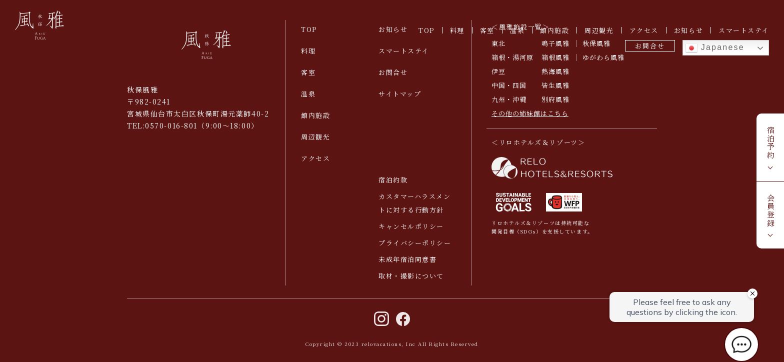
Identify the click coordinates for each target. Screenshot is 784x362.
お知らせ (688, 30)
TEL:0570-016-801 (162, 125)
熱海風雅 (556, 71)
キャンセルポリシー (411, 226)
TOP (426, 30)
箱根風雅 (556, 57)
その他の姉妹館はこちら (530, 113)
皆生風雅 (556, 85)
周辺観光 (599, 30)
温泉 (517, 30)
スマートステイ (743, 30)
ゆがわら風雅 (603, 57)
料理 (457, 30)
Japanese (715, 48)
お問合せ (649, 45)
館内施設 (554, 30)
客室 (487, 30)
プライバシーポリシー (415, 243)
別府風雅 (556, 99)
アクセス (644, 30)
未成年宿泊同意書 (407, 259)
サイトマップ (399, 93)
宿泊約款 (393, 179)
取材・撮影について (411, 275)
